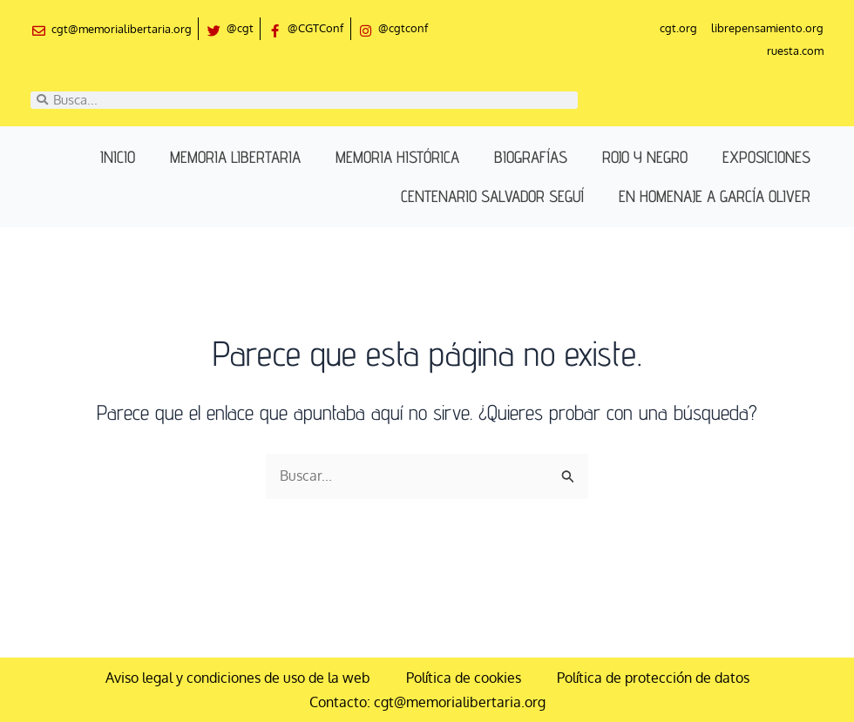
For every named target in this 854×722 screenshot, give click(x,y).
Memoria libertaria (235, 157)
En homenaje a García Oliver (714, 196)
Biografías (530, 157)
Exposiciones (766, 157)
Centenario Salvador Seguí (492, 196)
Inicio (117, 157)
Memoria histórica (397, 157)
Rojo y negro (645, 157)
